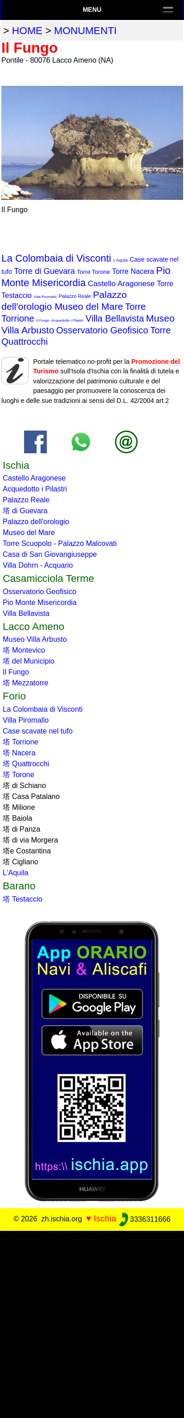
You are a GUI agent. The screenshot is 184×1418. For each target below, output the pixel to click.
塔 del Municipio (29, 661)
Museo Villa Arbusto (35, 639)
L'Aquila (120, 260)
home (27, 30)
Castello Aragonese (121, 283)
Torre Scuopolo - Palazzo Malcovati (60, 543)
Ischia (105, 1219)
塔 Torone (18, 774)
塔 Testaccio (22, 899)
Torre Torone (93, 271)
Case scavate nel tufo (38, 731)
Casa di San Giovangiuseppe (50, 554)
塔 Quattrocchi (26, 764)
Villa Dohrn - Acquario (38, 565)
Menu (92, 9)
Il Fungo (43, 320)
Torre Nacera (133, 271)
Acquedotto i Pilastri (67, 320)
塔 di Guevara (25, 511)
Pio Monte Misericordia (40, 602)
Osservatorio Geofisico (102, 330)
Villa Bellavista (114, 318)
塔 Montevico (24, 650)
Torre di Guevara (44, 271)
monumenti (85, 30)
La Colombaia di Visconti (56, 258)
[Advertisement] (92, 1323)
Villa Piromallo (45, 297)
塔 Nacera (19, 753)
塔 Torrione (20, 742)
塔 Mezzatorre (25, 683)
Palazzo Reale (75, 296)
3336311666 (144, 1219)
